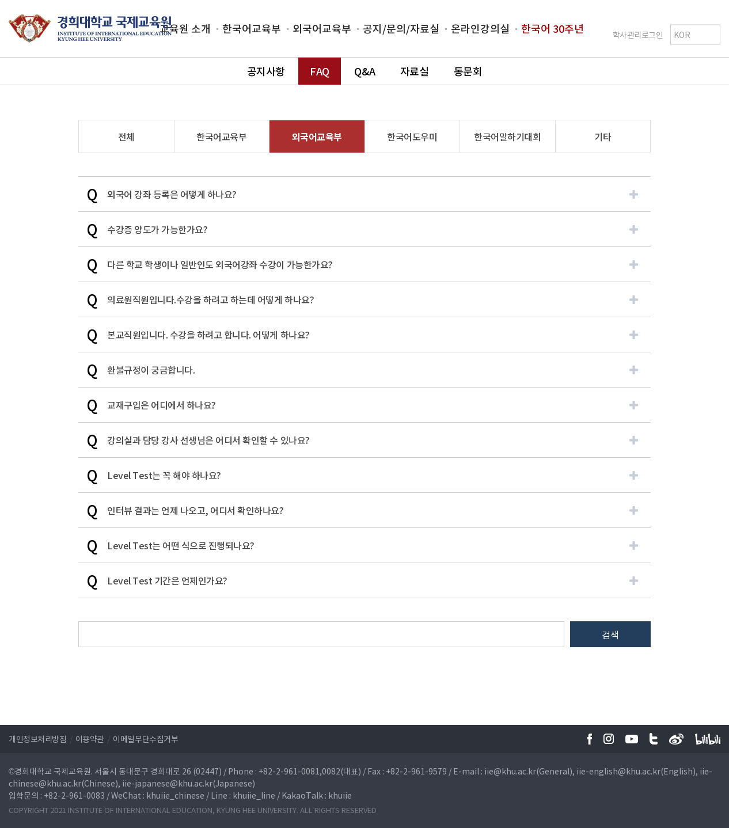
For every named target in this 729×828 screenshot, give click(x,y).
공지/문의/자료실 (401, 28)
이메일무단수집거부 (145, 739)
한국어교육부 (251, 28)
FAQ (319, 71)
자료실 (414, 71)
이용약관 (89, 739)
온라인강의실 (480, 28)
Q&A (364, 71)
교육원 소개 (185, 28)
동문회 (468, 71)
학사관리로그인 (638, 34)
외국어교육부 (322, 28)
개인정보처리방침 (37, 739)
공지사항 (266, 71)
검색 (610, 634)
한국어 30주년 (552, 28)
